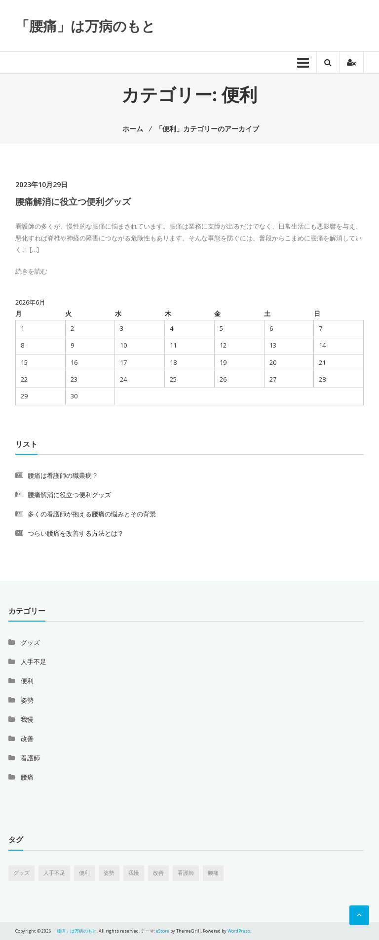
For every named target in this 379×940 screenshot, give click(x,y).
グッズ (30, 642)
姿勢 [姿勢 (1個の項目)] (109, 872)
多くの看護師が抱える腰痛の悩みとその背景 (92, 513)
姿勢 (27, 700)
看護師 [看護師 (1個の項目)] (186, 872)
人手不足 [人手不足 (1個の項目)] (54, 872)
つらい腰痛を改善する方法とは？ (76, 533)
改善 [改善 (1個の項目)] (158, 872)
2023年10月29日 (41, 184)
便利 (27, 680)
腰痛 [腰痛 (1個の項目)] (213, 872)
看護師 (30, 757)
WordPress (238, 931)
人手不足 (33, 661)
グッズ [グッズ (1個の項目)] (21, 872)
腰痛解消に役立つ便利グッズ (73, 201)
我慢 (27, 719)
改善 (27, 738)
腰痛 (27, 777)
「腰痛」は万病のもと (85, 25)
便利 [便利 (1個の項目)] (84, 872)
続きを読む (31, 271)
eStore (162, 931)
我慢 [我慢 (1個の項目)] (133, 872)
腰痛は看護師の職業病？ (63, 475)
